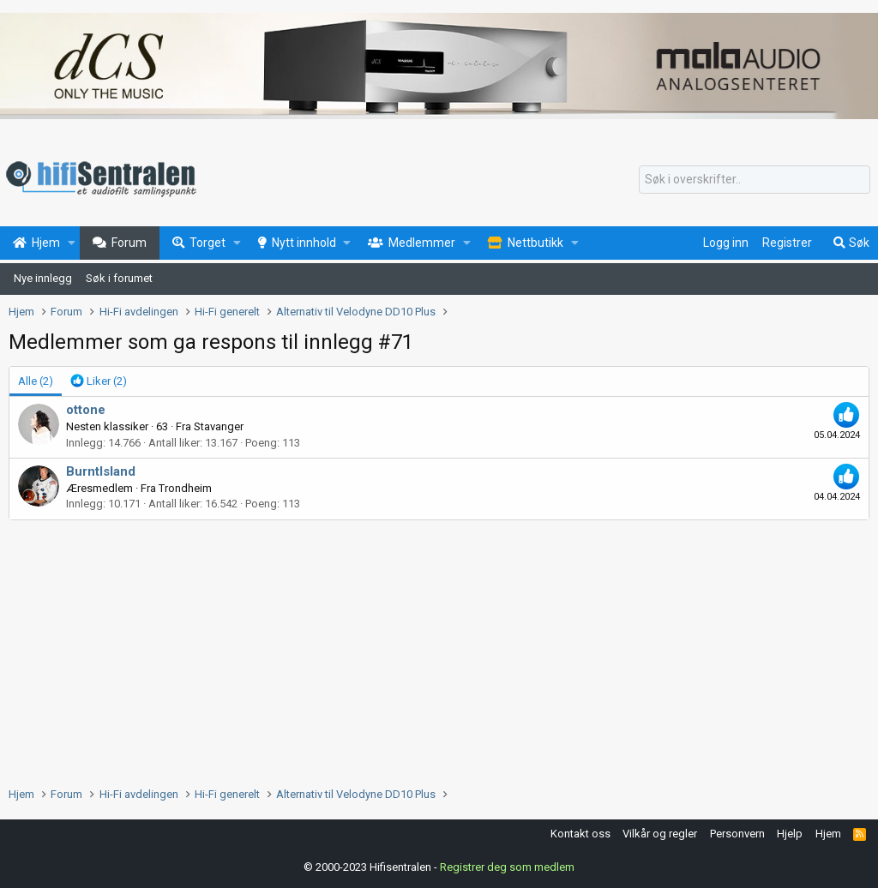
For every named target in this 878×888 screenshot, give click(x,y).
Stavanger (219, 426)
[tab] (98, 381)
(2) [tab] (35, 381)
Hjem (828, 833)
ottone (85, 409)
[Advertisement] (439, 649)
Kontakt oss (580, 833)
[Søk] (754, 180)
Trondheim (185, 488)
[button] (71, 243)
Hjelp (790, 833)
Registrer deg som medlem (507, 867)
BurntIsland (100, 471)
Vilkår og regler (659, 833)
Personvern (737, 833)
